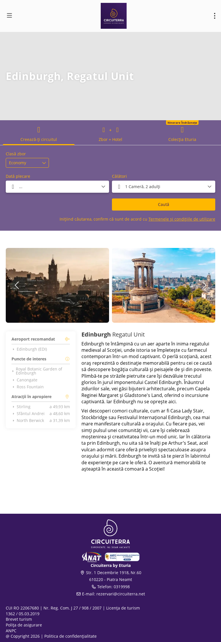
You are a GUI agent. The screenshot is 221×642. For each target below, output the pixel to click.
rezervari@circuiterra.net (120, 594)
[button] (17, 285)
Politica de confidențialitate (70, 636)
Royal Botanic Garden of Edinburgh (37, 371)
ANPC (11, 630)
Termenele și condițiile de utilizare (181, 219)
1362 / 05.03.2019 (22, 613)
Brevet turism (19, 619)
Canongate (24, 380)
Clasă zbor (16, 153)
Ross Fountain (28, 387)
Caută (163, 204)
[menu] (214, 15)
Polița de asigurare (24, 625)
